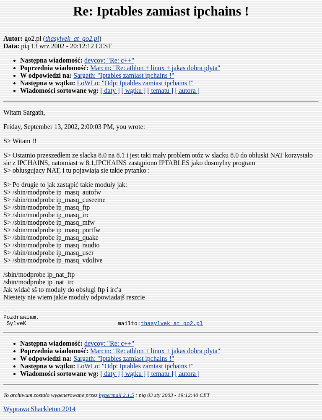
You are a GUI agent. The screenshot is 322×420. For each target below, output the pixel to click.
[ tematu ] (160, 90)
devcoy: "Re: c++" (109, 60)
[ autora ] (187, 90)
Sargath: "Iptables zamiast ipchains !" (123, 75)
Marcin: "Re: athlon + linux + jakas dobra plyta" (155, 67)
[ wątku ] (133, 90)
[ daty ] (109, 90)
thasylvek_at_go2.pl (172, 327)
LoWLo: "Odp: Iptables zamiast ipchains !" (135, 83)
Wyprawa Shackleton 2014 (39, 412)
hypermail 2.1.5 (116, 399)
